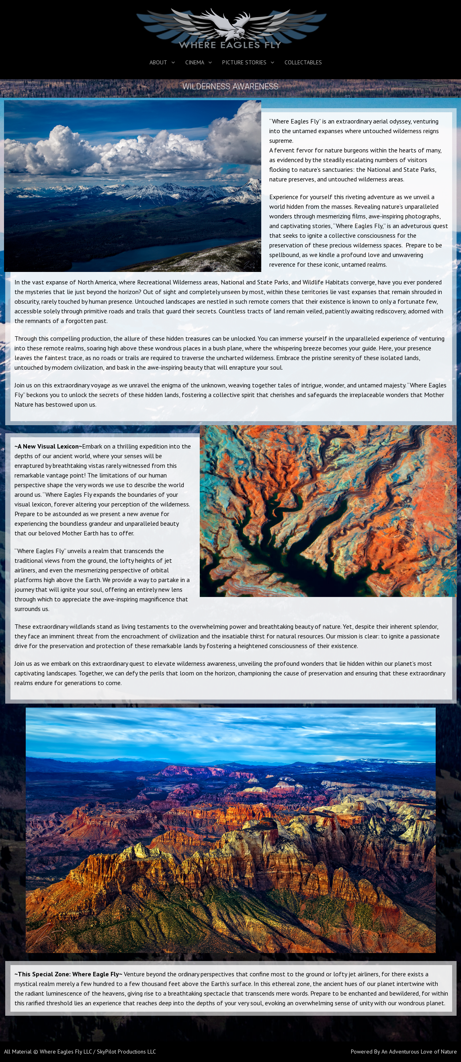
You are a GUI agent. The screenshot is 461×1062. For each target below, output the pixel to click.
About (158, 62)
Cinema (194, 62)
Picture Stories (244, 62)
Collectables (303, 62)
